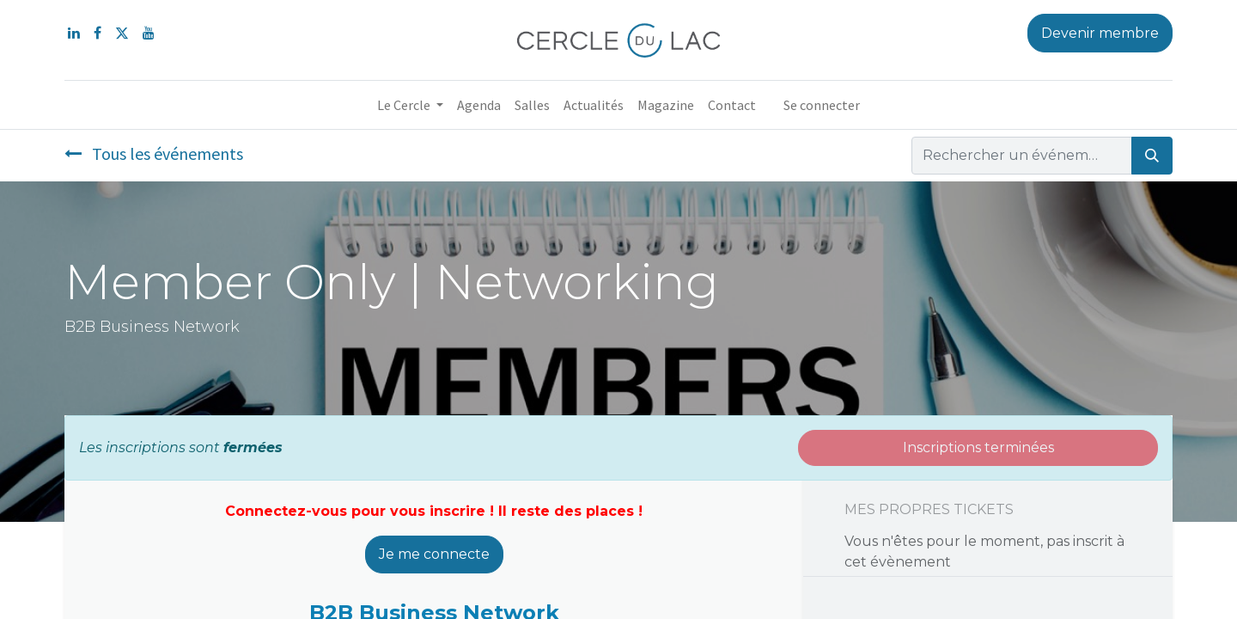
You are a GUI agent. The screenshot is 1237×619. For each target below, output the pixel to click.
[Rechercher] (1152, 156)
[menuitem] (479, 105)
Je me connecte (434, 554)
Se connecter (821, 104)
